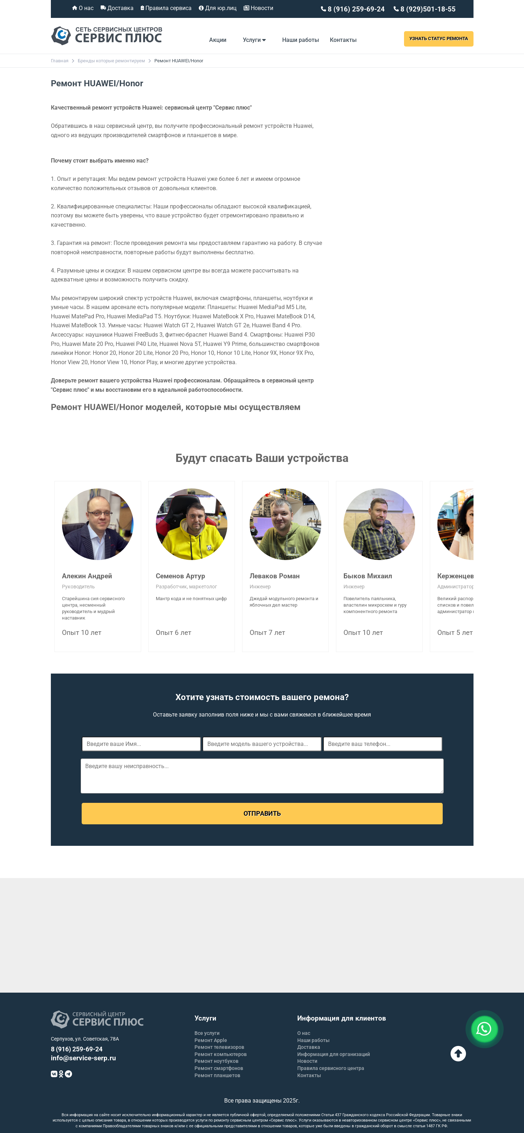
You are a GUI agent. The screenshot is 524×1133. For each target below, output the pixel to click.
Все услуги (207, 1033)
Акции (217, 40)
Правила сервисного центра (330, 1068)
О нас (85, 8)
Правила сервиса (168, 8)
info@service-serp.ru (83, 1058)
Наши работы (300, 40)
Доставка (120, 8)
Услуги (254, 40)
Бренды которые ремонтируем (111, 60)
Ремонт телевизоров (219, 1047)
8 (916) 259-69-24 (355, 9)
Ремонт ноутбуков (216, 1061)
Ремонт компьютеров (220, 1054)
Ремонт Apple (210, 1040)
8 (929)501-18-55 (427, 9)
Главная (59, 60)
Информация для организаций (333, 1054)
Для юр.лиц (220, 8)
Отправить (262, 813)
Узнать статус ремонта (438, 38)
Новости (261, 8)
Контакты (343, 40)
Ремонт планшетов (217, 1075)
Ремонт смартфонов (218, 1068)
